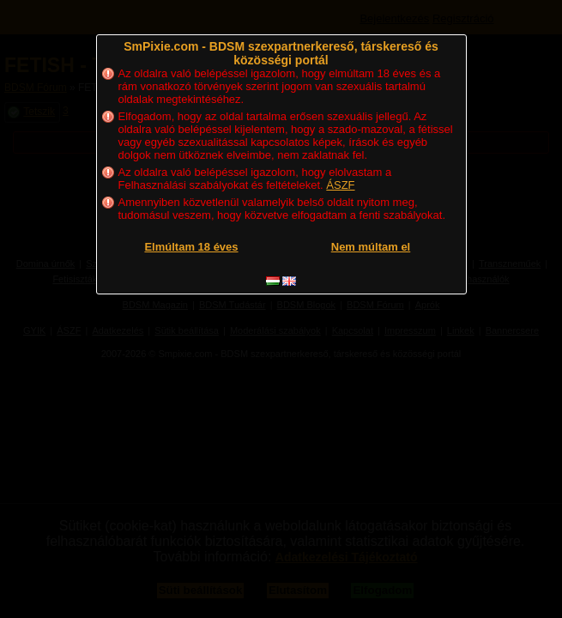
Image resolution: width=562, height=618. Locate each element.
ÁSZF (340, 185)
